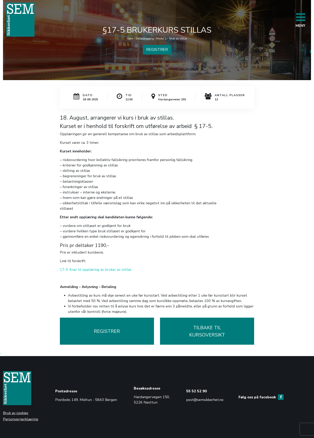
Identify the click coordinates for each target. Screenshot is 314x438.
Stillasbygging (145, 38)
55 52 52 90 (196, 391)
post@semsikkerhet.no (204, 399)
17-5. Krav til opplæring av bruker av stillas (95, 269)
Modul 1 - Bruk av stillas (171, 38)
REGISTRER (157, 49)
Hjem (130, 38)
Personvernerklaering (20, 419)
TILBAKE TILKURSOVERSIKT (207, 331)
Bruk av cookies (15, 413)
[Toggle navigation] (300, 19)
